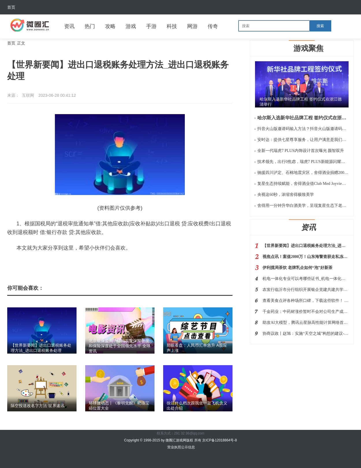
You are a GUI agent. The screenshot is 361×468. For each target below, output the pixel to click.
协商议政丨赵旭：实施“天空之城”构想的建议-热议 (306, 333)
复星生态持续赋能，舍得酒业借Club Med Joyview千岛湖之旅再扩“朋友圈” (303, 183)
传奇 (213, 26)
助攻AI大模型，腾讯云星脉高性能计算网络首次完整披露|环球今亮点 (306, 322)
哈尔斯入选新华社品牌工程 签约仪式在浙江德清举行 (303, 117)
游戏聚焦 (308, 48)
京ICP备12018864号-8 (219, 440)
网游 (192, 26)
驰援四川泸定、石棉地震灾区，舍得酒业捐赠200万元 (303, 172)
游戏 (131, 26)
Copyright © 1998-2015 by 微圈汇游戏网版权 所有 (163, 440)
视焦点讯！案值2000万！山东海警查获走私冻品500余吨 (306, 257)
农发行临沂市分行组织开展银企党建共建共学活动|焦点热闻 (306, 289)
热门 (90, 26)
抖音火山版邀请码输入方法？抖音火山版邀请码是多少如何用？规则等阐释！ (303, 129)
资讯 (69, 26)
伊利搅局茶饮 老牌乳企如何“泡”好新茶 (297, 267)
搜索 (320, 26)
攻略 (110, 26)
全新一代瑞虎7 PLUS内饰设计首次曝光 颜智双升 (300, 150)
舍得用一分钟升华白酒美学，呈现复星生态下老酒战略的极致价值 (303, 205)
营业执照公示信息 (180, 447)
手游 (151, 26)
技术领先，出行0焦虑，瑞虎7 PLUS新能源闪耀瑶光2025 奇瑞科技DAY (303, 161)
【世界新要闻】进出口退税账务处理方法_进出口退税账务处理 (306, 246)
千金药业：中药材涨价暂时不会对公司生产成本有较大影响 (306, 311)
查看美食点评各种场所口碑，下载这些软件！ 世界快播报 (306, 300)
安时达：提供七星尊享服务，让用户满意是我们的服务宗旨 (303, 140)
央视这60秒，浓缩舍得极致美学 (285, 194)
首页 (11, 7)
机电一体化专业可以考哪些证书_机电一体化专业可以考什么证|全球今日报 (306, 278)
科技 (172, 26)
